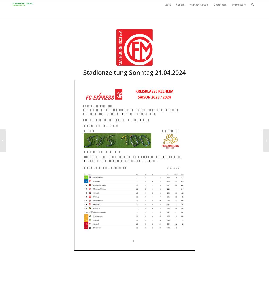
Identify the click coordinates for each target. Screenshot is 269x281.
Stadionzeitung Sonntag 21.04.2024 (134, 72)
